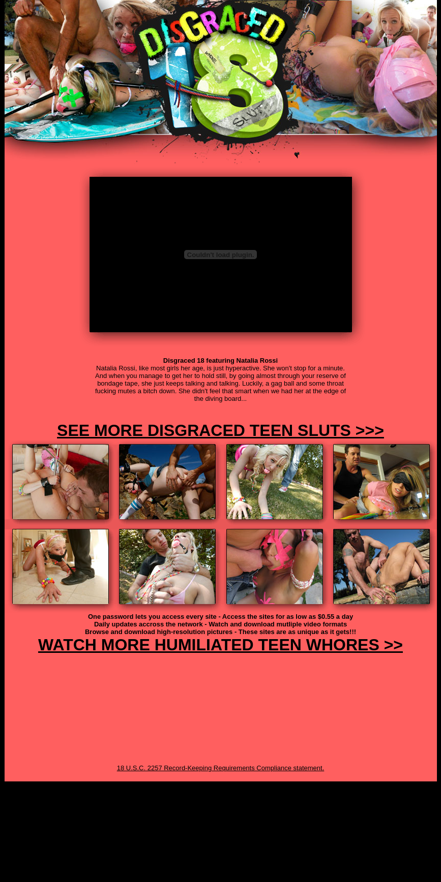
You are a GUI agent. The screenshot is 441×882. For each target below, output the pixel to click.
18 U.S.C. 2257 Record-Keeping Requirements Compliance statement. (221, 768)
